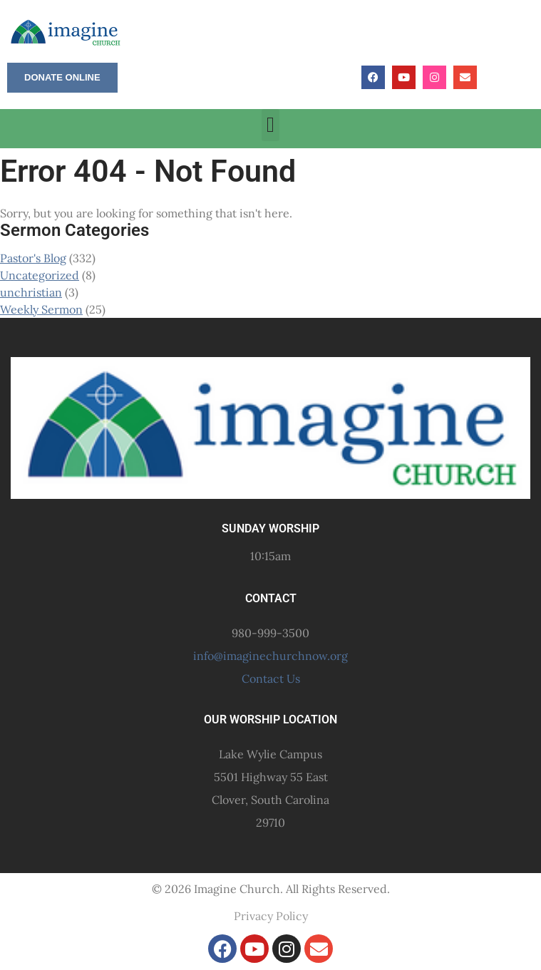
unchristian (31, 292)
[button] (271, 125)
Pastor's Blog (33, 258)
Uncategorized (39, 275)
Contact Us (271, 678)
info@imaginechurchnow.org (270, 656)
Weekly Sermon (41, 309)
